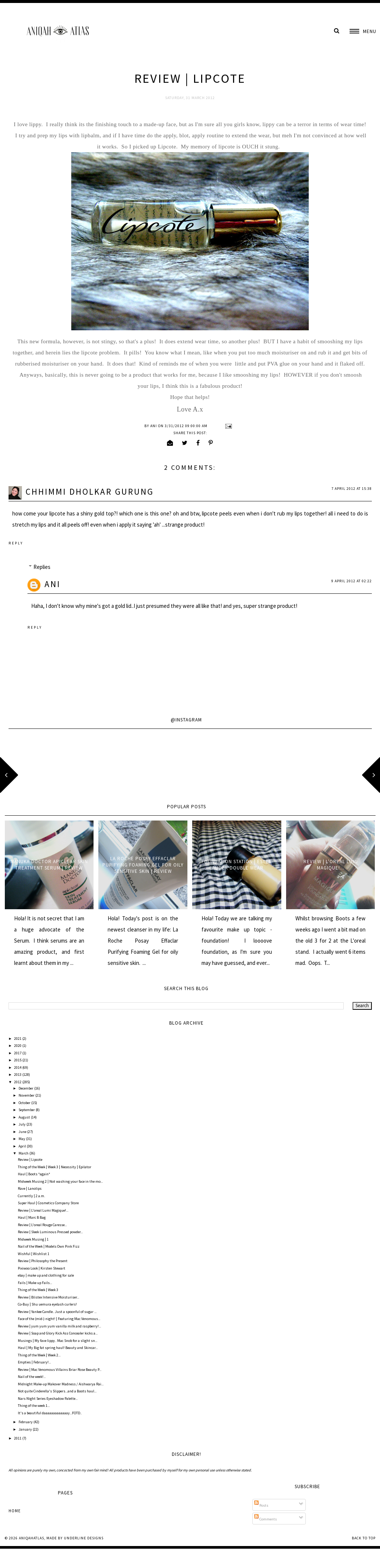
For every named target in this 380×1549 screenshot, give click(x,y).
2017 (18, 1053)
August (25, 1117)
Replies (41, 566)
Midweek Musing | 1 (33, 1239)
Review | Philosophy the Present (43, 1260)
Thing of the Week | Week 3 (38, 1289)
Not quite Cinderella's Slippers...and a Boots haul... (57, 1391)
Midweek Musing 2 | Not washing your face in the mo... (60, 1181)
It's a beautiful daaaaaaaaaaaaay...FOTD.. (50, 1413)
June (23, 1131)
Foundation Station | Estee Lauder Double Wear (237, 864)
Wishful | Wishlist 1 (33, 1253)
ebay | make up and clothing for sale (46, 1275)
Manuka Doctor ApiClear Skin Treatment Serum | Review (49, 864)
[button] (363, 31)
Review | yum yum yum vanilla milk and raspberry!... (59, 1326)
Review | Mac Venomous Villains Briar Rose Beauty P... (59, 1369)
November (27, 1095)
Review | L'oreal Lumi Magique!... (331, 864)
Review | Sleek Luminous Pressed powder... (50, 1231)
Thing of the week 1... (34, 1405)
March (24, 1153)
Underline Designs (84, 1538)
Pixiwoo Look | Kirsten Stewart (41, 1268)
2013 (18, 1074)
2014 (18, 1067)
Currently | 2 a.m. (31, 1195)
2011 (18, 1438)
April (23, 1146)
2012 (18, 1082)
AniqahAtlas (31, 1538)
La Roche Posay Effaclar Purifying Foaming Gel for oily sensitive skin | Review (143, 864)
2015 (18, 1060)
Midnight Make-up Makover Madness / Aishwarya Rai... (61, 1384)
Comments (265, 1519)
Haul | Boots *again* (34, 1174)
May (22, 1138)
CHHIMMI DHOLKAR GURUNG (90, 491)
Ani (52, 584)
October (25, 1102)
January (26, 1429)
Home (15, 1510)
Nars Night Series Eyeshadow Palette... (48, 1398)
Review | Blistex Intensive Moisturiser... (48, 1297)
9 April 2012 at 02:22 (351, 581)
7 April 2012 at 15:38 (351, 488)
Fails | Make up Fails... (35, 1282)
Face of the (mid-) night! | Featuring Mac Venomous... (59, 1318)
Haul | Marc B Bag (32, 1217)
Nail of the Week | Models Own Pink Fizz (48, 1246)
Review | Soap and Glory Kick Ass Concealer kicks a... (58, 1333)
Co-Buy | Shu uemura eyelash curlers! (47, 1304)
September (27, 1109)
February (26, 1421)
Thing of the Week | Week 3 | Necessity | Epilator (54, 1167)
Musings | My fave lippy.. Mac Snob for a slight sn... (57, 1340)
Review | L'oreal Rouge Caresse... (42, 1224)
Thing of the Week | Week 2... (39, 1355)
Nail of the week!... (32, 1376)
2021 (18, 1038)
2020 (18, 1045)
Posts (261, 1505)
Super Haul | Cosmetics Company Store (48, 1203)
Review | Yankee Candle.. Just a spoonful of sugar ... (57, 1311)
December (26, 1088)
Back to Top (364, 1538)
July (22, 1124)
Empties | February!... (34, 1362)
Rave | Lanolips (30, 1188)
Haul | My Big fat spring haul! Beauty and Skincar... (58, 1347)
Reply (16, 543)
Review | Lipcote (30, 1159)
